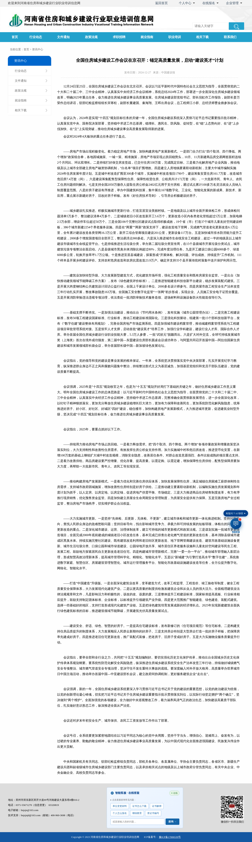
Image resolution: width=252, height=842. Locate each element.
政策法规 (91, 37)
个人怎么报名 (120, 813)
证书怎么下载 (139, 806)
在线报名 (208, 3)
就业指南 (147, 37)
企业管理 (232, 3)
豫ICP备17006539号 (170, 836)
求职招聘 (119, 37)
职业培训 (174, 37)
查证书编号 (153, 813)
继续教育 (137, 813)
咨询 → (172, 821)
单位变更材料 (120, 806)
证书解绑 (156, 806)
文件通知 (63, 37)
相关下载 (202, 37)
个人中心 (185, 3)
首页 (15, 37)
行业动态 (35, 37)
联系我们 (230, 37)
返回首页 (161, 3)
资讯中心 (37, 49)
